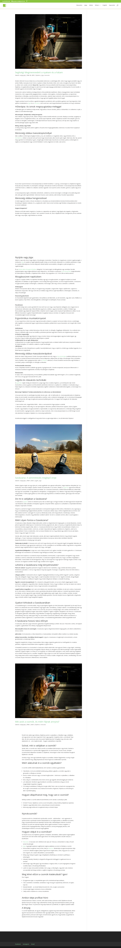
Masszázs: (26, 842)
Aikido (91, 6)
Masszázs (79, 6)
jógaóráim (19, 383)
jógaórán (65, 487)
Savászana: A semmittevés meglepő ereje (35, 477)
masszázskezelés (66, 271)
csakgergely (22, 75)
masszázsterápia (61, 356)
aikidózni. (50, 848)
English (105, 6)
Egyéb (36, 480)
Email (33, 944)
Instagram (26, 944)
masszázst (37, 103)
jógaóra (25, 501)
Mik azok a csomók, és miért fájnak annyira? (37, 721)
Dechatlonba (18, 138)
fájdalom (38, 75)
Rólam (97, 6)
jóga (42, 75)
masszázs (47, 75)
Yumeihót (44, 360)
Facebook (18, 944)
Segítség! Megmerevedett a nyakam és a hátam (39, 72)
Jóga (85, 6)
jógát (29, 103)
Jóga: (24, 846)
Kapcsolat (112, 6)
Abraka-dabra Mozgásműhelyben (27, 269)
